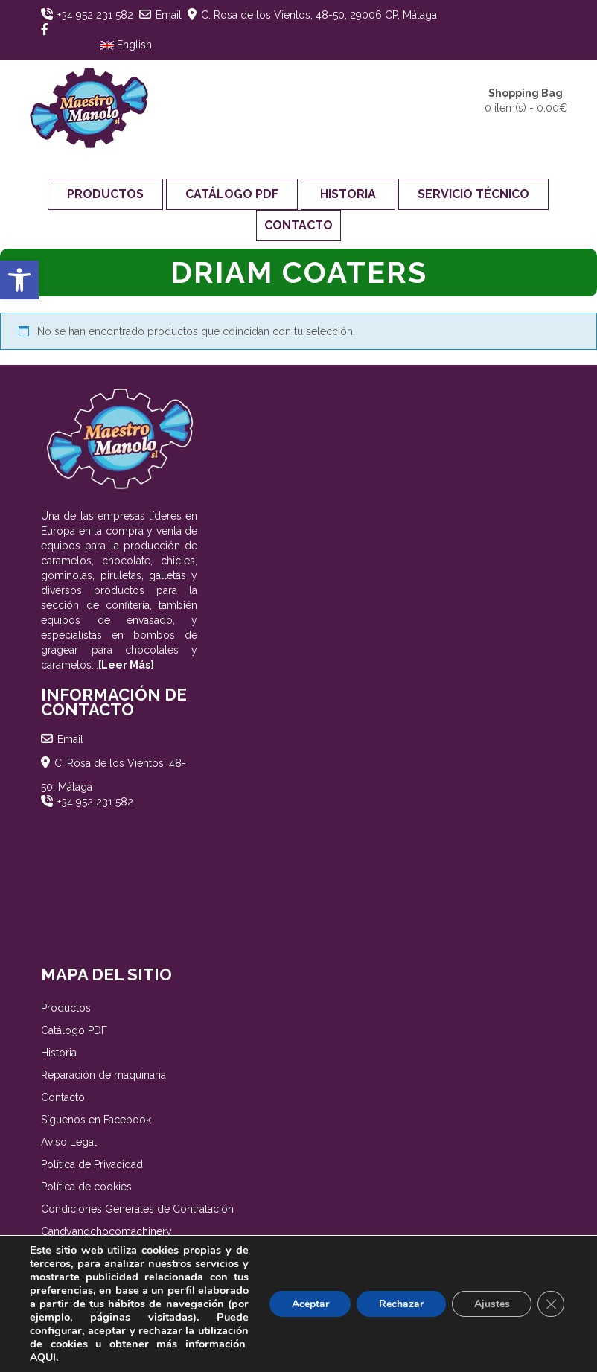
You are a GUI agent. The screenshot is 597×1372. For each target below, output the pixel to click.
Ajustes (491, 1304)
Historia (348, 194)
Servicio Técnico (473, 194)
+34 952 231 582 (95, 15)
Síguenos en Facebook (96, 1120)
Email (169, 15)
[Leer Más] (126, 665)
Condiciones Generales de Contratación (137, 1209)
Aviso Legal (69, 1142)
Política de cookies (86, 1187)
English (126, 45)
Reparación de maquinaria (103, 1075)
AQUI (133, 1357)
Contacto (298, 225)
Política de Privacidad (92, 1164)
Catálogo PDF (231, 194)
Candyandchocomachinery (106, 1231)
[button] (19, 280)
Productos (105, 194)
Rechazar (400, 1304)
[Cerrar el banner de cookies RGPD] (550, 1304)
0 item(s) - (526, 100)
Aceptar (309, 1304)
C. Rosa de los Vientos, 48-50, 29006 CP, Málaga (319, 15)
